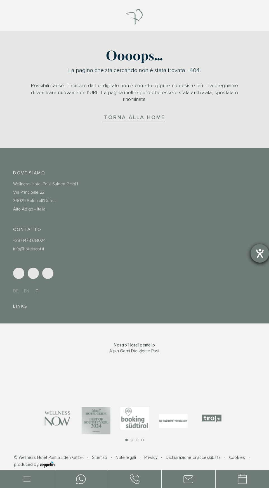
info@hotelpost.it (28, 249)
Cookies (237, 457)
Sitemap (99, 457)
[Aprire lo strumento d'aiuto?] (260, 253)
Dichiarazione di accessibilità (193, 457)
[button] (126, 440)
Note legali (125, 457)
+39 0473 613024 (29, 240)
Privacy (150, 457)
